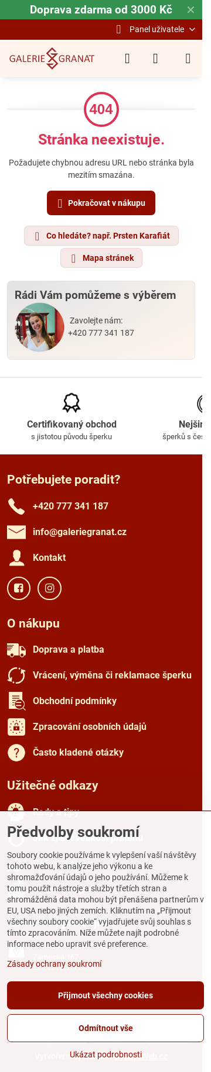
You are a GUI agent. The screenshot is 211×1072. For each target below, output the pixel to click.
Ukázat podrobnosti (106, 1054)
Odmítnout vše (106, 1028)
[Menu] (188, 58)
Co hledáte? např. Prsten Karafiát (101, 236)
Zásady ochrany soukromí (54, 963)
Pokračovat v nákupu (99, 204)
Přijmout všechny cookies (105, 995)
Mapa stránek (101, 258)
